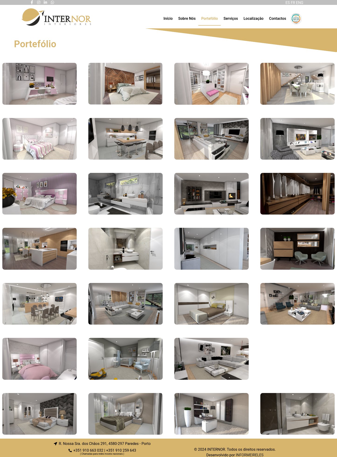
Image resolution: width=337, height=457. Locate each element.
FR (293, 2)
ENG (300, 2)
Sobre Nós (187, 18)
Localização (254, 18)
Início (167, 18)
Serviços (231, 18)
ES (287, 2)
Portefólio (209, 18)
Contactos (277, 18)
